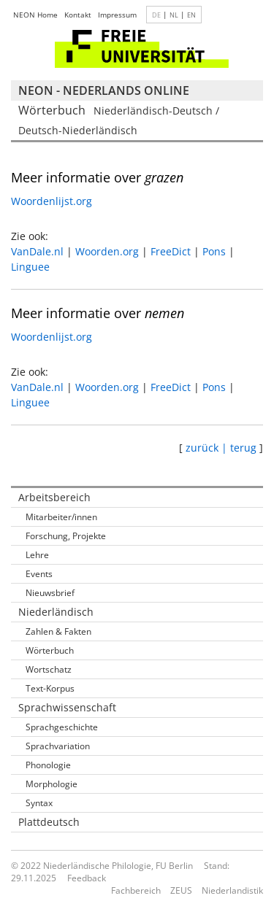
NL (174, 15)
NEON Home (35, 14)
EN (191, 15)
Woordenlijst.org (51, 201)
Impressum (117, 14)
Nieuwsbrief (50, 593)
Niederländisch (56, 612)
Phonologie (48, 765)
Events (39, 574)
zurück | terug (221, 448)
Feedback (86, 878)
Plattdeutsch (49, 822)
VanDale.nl (37, 251)
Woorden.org (107, 251)
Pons (214, 251)
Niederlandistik (232, 890)
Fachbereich (136, 890)
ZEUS (181, 890)
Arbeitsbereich (54, 497)
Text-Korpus (50, 688)
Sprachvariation (58, 746)
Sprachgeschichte (62, 727)
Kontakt (77, 14)
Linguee (30, 267)
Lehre (37, 555)
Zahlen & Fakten (58, 631)
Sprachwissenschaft (67, 707)
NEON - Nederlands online (103, 90)
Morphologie (51, 784)
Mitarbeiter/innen (61, 517)
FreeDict (171, 251)
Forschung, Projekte (66, 536)
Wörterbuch (50, 650)
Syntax (39, 803)
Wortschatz (49, 669)
